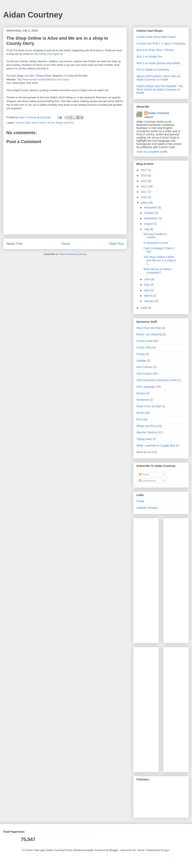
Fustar (140, 501)
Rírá (139, 419)
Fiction (140, 354)
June (147, 279)
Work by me (143, 452)
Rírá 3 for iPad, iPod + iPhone (155, 50)
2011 (144, 191)
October (149, 212)
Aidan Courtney (33, 14)
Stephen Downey (147, 507)
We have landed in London (155, 235)
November (151, 207)
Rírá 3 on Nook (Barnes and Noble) (158, 63)
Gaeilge (141, 360)
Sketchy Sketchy (146, 432)
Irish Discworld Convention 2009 (156, 380)
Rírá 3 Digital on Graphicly (152, 69)
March (148, 295)
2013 (144, 181)
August (148, 223)
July (147, 229)
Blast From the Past (148, 328)
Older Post (116, 243)
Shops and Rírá (65, 122)
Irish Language (145, 386)
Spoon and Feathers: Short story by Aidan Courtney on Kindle (158, 78)
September (151, 218)
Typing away (144, 439)
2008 (144, 307)
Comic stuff (143, 347)
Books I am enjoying (149, 334)
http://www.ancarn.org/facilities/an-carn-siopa (43, 79)
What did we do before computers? (157, 271)
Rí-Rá (51, 122)
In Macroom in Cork (155, 242)
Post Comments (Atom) (72, 254)
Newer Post (14, 243)
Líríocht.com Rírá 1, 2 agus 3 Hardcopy (160, 43)
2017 (144, 170)
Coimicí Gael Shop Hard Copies (156, 36)
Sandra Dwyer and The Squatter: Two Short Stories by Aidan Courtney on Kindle (159, 89)
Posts (144, 474)
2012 (144, 186)
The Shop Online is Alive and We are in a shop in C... (159, 260)
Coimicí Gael (23, 122)
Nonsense (142, 399)
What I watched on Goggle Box (155, 445)
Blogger (164, 850)
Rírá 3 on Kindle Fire (149, 56)
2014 (144, 175)
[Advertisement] (148, 579)
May (147, 284)
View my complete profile (151, 151)
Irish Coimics (144, 367)
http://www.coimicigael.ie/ (48, 53)
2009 (144, 202)
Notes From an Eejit (148, 406)
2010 (144, 197)
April (147, 290)
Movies (140, 393)
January (149, 301)
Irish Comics (39, 122)
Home (66, 243)
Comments (147, 480)
